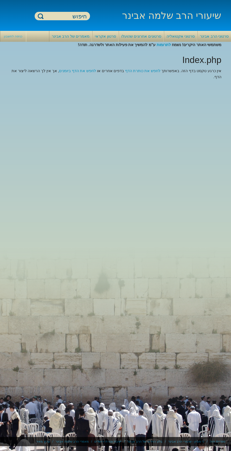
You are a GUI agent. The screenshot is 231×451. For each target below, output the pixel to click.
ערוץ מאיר (43, 441)
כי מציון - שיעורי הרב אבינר (186, 441)
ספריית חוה (217, 441)
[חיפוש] (65, 16)
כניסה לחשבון (13, 36)
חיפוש (41, 16)
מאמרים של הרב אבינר (71, 36)
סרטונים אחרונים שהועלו (141, 36)
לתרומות (164, 45)
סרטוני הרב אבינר (214, 36)
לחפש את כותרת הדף (142, 71)
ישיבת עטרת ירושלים (108, 441)
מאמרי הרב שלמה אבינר (72, 441)
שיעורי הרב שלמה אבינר (171, 15)
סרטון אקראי (105, 36)
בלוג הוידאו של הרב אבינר (144, 441)
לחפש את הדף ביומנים (77, 71)
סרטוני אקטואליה (181, 36)
